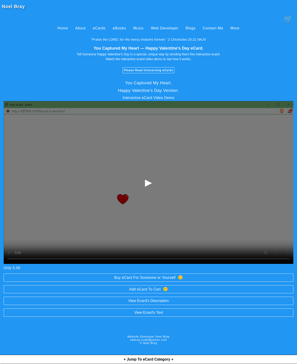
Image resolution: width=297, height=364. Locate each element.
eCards (99, 28)
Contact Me (213, 28)
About (80, 28)
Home (63, 28)
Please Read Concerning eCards (148, 70)
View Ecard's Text (148, 312)
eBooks (119, 28)
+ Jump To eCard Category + (148, 359)
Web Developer (165, 28)
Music (138, 28)
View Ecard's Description (148, 301)
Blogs (190, 28)
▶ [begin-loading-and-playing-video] (148, 182)
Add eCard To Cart (148, 289)
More (235, 28)
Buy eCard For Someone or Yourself (148, 277)
